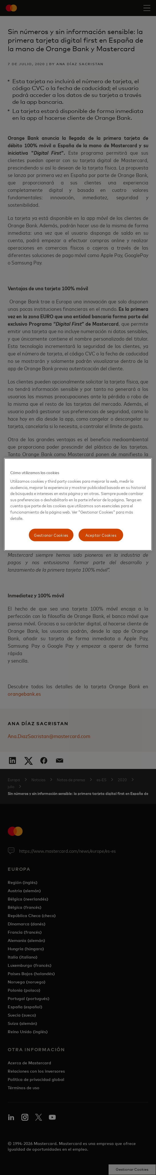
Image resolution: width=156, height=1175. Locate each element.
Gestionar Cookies (51, 535)
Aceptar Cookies (101, 535)
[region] (78, 504)
